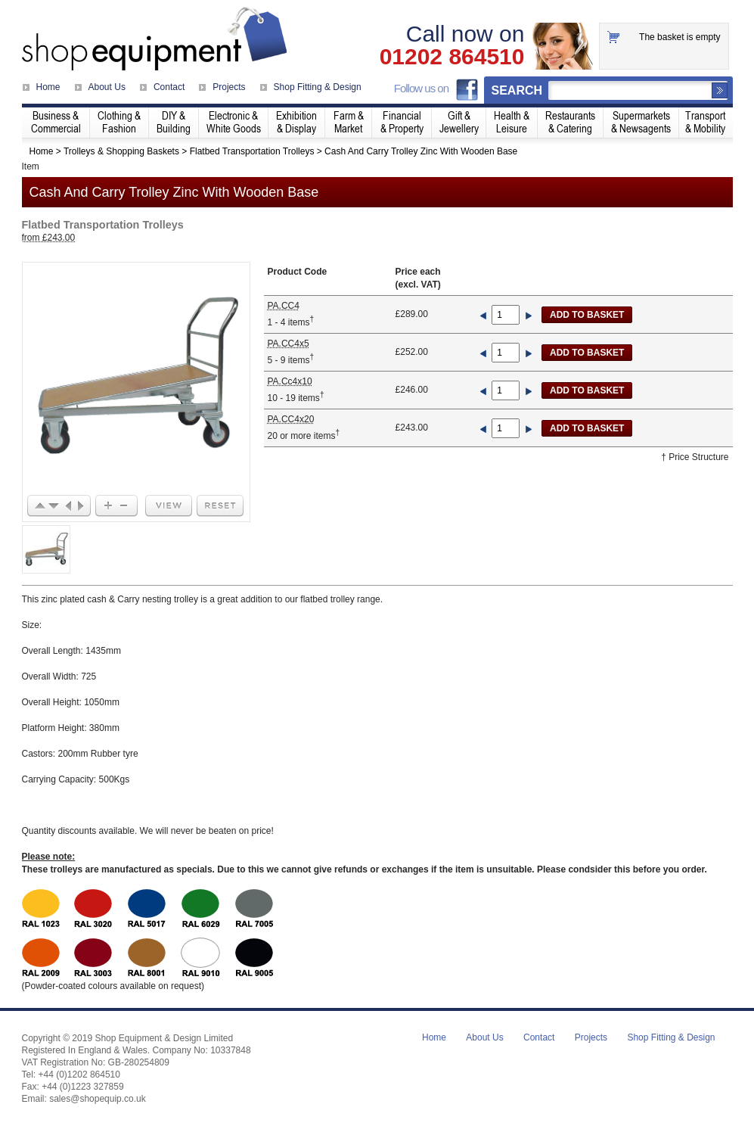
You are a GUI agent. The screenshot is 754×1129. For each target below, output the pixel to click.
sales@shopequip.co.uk (97, 1098)
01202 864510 (452, 56)
